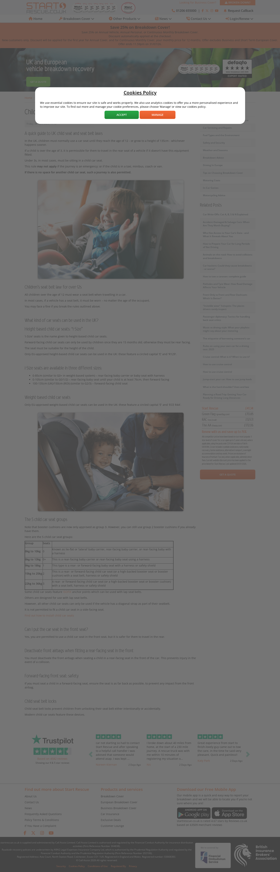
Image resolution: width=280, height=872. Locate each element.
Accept (122, 115)
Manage (157, 115)
